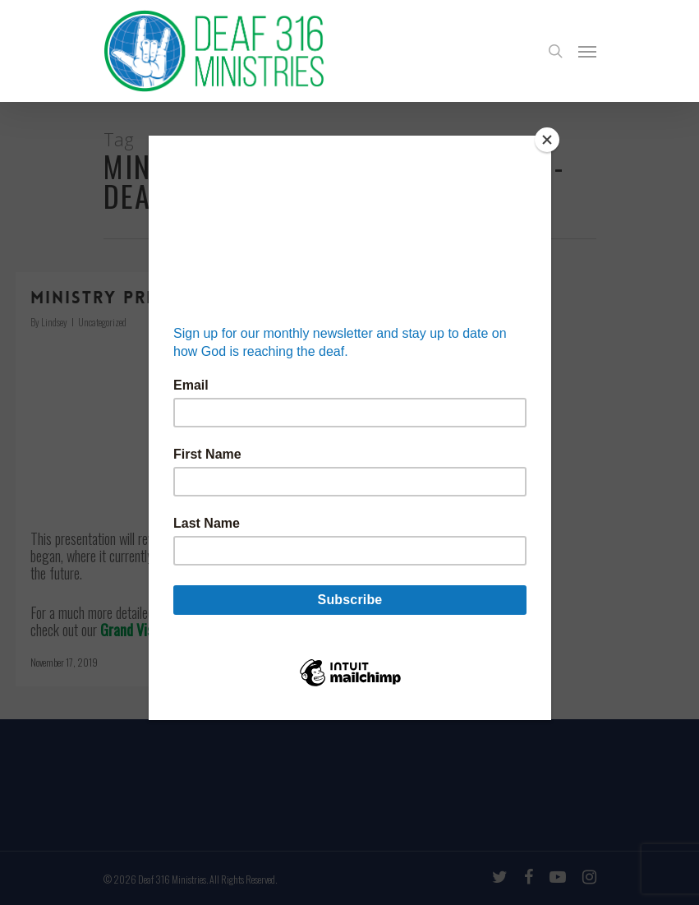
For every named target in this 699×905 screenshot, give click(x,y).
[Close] (547, 139)
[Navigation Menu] (587, 51)
